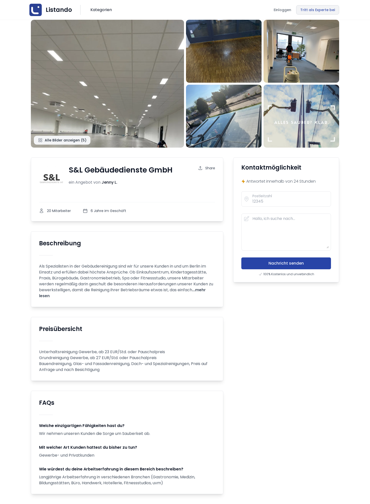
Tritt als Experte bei (317, 9)
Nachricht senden (286, 263)
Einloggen (282, 9)
